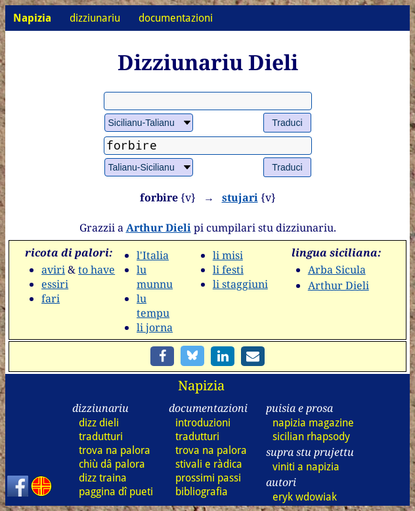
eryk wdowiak (305, 497)
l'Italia (153, 255)
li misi (228, 255)
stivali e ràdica (208, 464)
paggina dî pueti (116, 491)
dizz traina (103, 478)
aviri (53, 269)
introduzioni (202, 423)
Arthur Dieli (158, 227)
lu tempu (153, 305)
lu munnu (155, 276)
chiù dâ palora (112, 464)
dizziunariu (95, 18)
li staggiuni (240, 284)
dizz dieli (99, 423)
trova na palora (114, 450)
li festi (228, 269)
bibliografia (201, 491)
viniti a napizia (306, 466)
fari (50, 298)
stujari (240, 197)
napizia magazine (313, 423)
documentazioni (176, 18)
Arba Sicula (337, 269)
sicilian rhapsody (311, 436)
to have (96, 269)
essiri (54, 284)
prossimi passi (208, 478)
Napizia (201, 385)
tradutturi (101, 436)
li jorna (155, 327)
